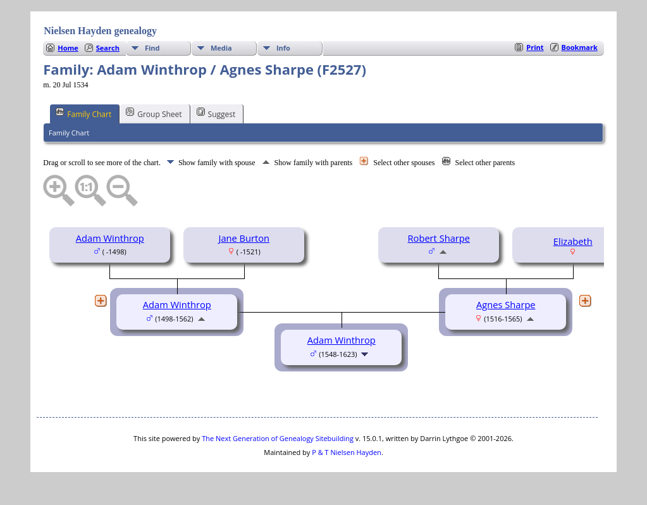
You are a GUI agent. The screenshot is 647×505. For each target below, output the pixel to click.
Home (68, 48)
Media (221, 48)
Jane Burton (243, 238)
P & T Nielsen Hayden (346, 452)
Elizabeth (573, 241)
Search (108, 48)
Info (283, 48)
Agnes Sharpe (506, 304)
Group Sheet (154, 113)
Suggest (216, 113)
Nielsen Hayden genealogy (100, 30)
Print (534, 47)
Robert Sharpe (439, 238)
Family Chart (83, 113)
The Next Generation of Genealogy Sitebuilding (278, 438)
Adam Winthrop (110, 238)
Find (152, 48)
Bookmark (580, 47)
